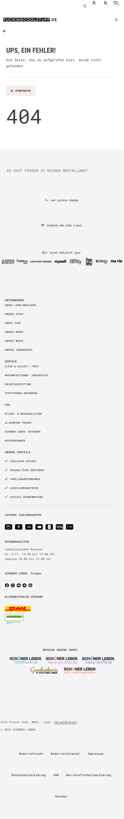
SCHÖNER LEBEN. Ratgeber (23, 431)
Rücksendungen (15, 440)
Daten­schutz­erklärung (28, 775)
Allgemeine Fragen (18, 422)
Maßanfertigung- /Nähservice (26, 375)
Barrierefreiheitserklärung (88, 775)
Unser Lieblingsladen (20, 305)
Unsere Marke (14, 332)
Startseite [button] (21, 90)
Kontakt (61, 796)
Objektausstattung (18, 384)
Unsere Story (14, 314)
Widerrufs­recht (31, 753)
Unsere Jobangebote (19, 349)
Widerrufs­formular (65, 753)
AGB (56, 775)
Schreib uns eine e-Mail (65, 225)
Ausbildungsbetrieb (24, 488)
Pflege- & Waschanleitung (23, 413)
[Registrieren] (106, 3)
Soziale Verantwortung (26, 497)
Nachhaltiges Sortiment (27, 470)
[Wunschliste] (115, 3)
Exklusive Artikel (23, 461)
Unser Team (12, 323)
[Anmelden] (95, 3)
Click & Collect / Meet (22, 366)
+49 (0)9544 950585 (64, 200)
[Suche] (85, 6)
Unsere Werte (14, 340)
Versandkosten (65, 722)
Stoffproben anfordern (21, 393)
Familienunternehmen (25, 479)
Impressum (95, 753)
